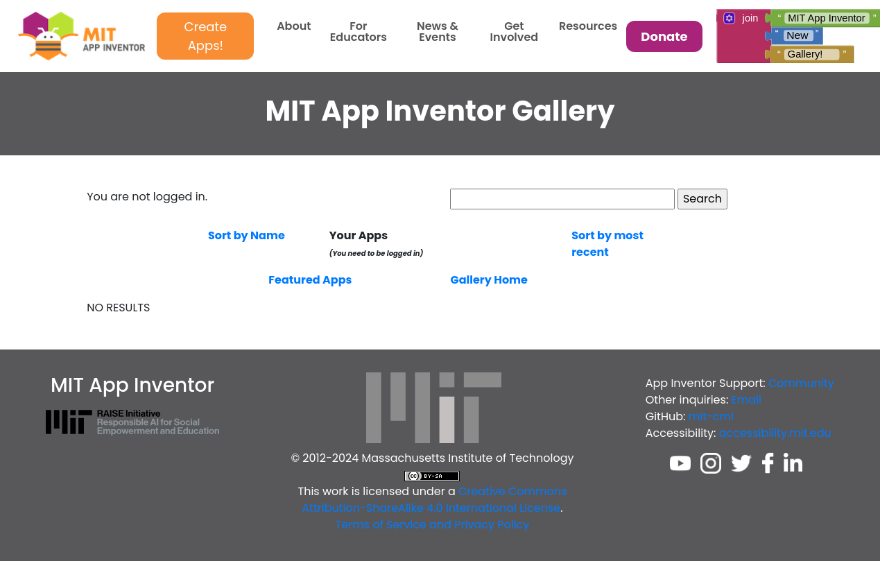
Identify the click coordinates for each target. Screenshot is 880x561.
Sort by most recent (607, 243)
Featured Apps (310, 280)
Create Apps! (205, 36)
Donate (664, 36)
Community (801, 383)
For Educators (358, 33)
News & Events (437, 33)
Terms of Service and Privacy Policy (433, 525)
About (294, 27)
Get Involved (514, 33)
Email (746, 400)
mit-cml (711, 416)
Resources (588, 27)
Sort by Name (246, 235)
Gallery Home (488, 280)
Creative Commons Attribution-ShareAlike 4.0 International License (434, 499)
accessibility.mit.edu (775, 433)
